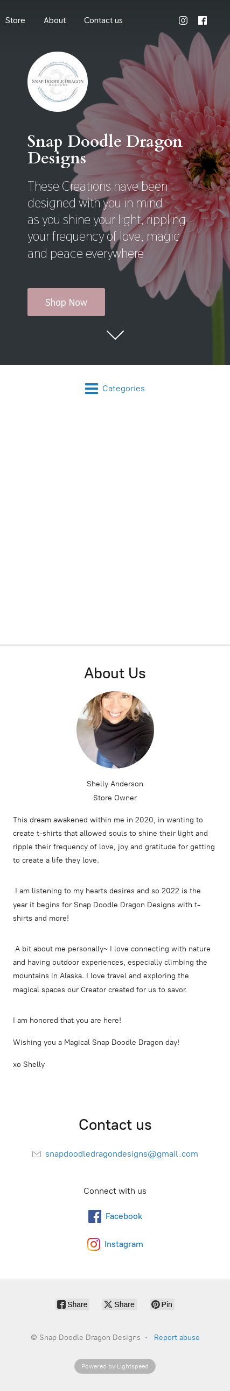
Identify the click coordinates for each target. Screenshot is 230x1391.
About (55, 20)
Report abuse (177, 1337)
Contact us (103, 20)
